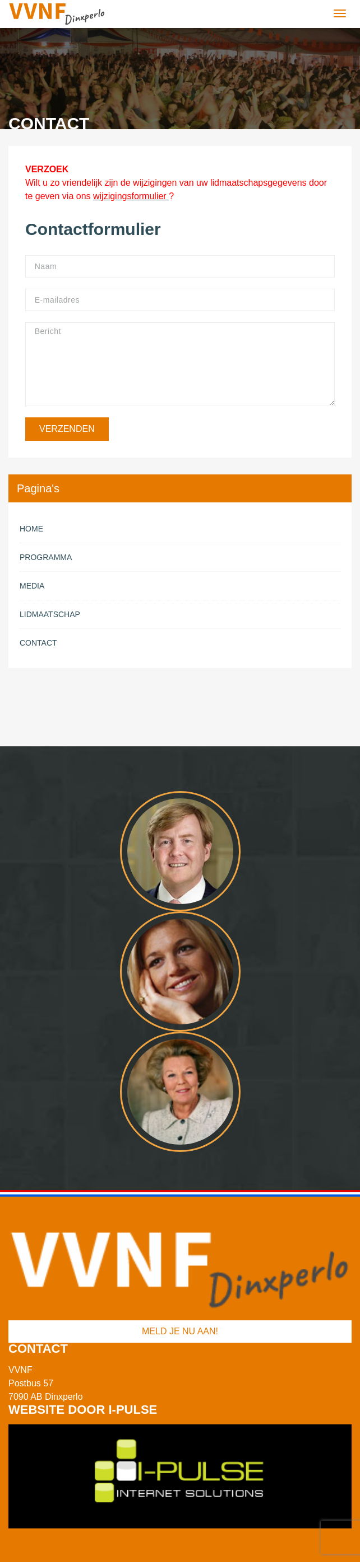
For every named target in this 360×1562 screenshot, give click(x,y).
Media (32, 585)
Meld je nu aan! (180, 1331)
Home (31, 528)
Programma (46, 557)
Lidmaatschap (50, 614)
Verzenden (67, 429)
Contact (38, 642)
